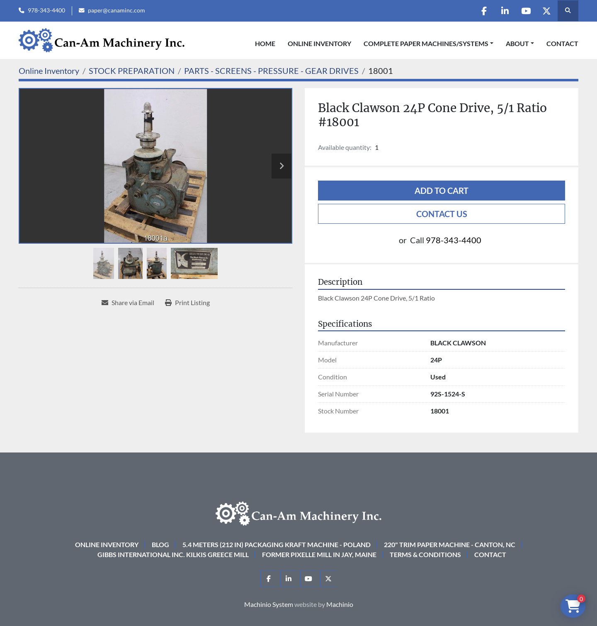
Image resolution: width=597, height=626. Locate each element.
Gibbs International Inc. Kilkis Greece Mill (173, 554)
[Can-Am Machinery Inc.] (298, 512)
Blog (160, 544)
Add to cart (441, 191)
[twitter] (546, 10)
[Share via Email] (128, 303)
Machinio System (268, 604)
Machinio (339, 604)
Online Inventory (319, 43)
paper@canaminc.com (116, 10)
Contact (562, 43)
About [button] (517, 43)
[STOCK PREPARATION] (132, 71)
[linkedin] (504, 10)
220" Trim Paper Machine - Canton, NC (449, 544)
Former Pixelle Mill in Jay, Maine (319, 554)
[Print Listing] (187, 303)
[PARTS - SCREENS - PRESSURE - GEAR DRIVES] (271, 71)
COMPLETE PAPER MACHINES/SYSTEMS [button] (426, 43)
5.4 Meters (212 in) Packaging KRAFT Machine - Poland (276, 544)
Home (265, 43)
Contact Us (441, 214)
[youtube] (525, 10)
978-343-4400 (46, 10)
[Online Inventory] (49, 71)
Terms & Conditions (425, 554)
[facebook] (483, 10)
